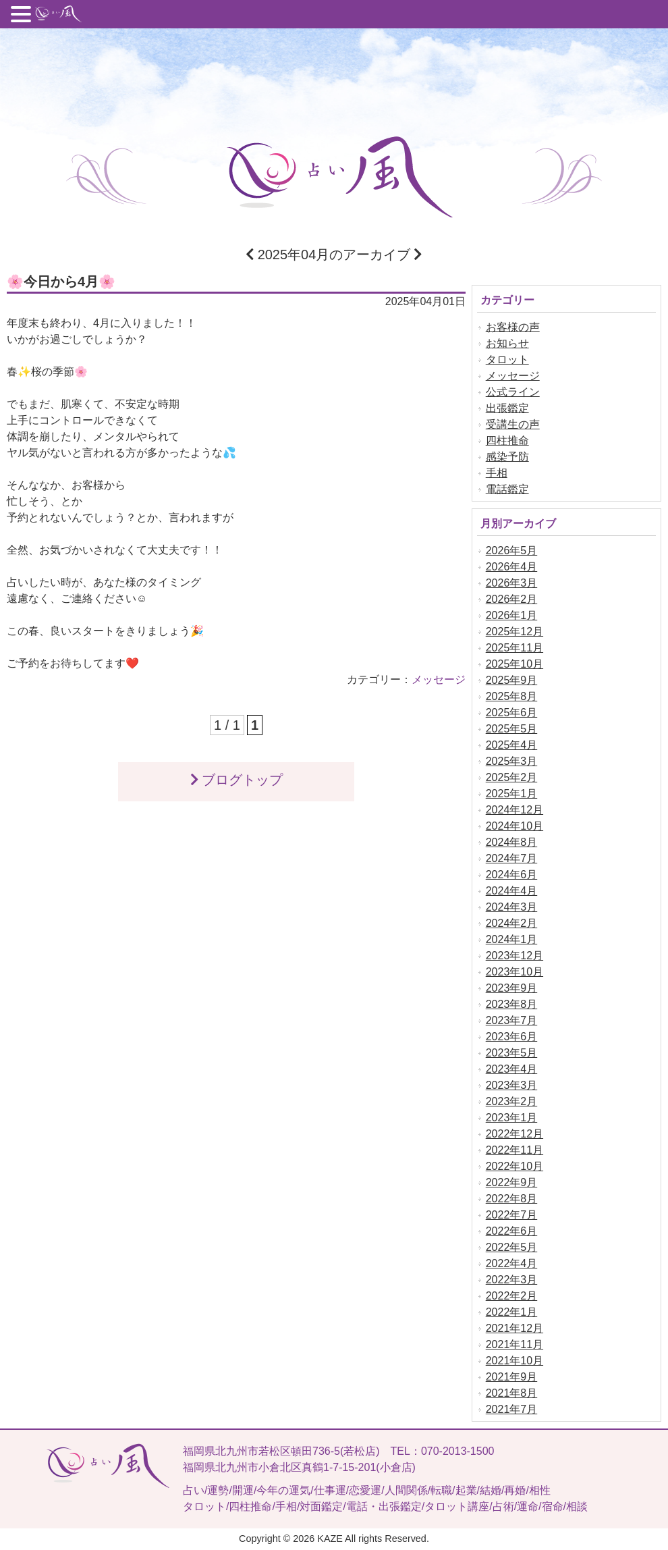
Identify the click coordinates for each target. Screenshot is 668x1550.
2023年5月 (512, 1053)
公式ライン (513, 392)
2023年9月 (512, 988)
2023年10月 (514, 972)
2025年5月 (512, 728)
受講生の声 (513, 424)
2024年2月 (512, 923)
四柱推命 (507, 440)
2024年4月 (512, 891)
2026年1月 (512, 615)
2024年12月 (514, 810)
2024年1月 (512, 939)
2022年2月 (512, 1296)
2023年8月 (512, 1004)
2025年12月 (514, 631)
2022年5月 (512, 1247)
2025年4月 (512, 745)
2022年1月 (512, 1312)
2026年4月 (512, 566)
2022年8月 (512, 1198)
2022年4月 (512, 1263)
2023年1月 (512, 1117)
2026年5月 (512, 550)
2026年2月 (512, 599)
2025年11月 (514, 647)
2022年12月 (514, 1134)
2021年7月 (512, 1409)
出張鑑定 (507, 408)
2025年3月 (512, 761)
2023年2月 (512, 1101)
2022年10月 (514, 1166)
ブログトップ (236, 779)
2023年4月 (512, 1069)
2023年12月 (514, 955)
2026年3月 (512, 583)
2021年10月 (514, 1360)
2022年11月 (514, 1150)
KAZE (330, 1538)
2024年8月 (512, 842)
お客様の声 (513, 327)
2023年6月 (512, 1036)
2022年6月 (512, 1231)
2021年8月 (512, 1393)
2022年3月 (512, 1279)
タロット (507, 359)
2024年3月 (512, 907)
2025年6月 (512, 712)
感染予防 (507, 456)
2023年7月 (512, 1020)
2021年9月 (512, 1377)
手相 (496, 473)
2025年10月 (514, 664)
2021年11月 (514, 1344)
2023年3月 (512, 1085)
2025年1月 (512, 793)
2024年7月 (512, 858)
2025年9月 (512, 680)
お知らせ (507, 343)
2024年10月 (514, 826)
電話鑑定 (507, 489)
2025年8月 (512, 696)
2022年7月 (512, 1215)
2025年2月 (512, 777)
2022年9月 (512, 1182)
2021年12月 (514, 1328)
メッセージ (439, 679)
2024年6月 (512, 874)
